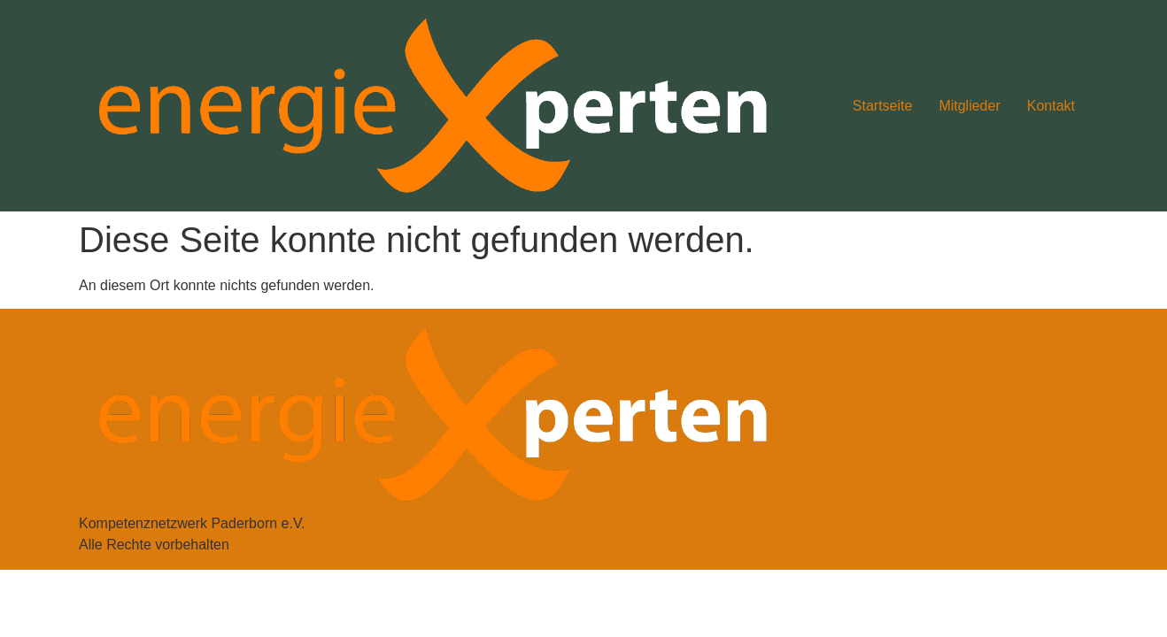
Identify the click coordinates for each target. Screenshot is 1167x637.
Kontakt (1051, 105)
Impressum (842, 428)
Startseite (883, 105)
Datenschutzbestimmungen (989, 428)
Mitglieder (969, 105)
